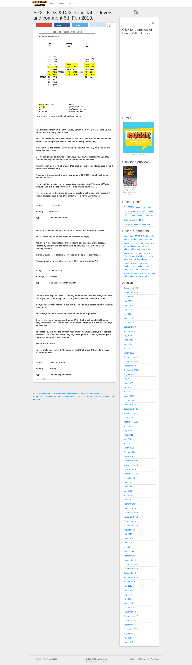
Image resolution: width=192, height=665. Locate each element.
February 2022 (130, 400)
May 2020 (128, 491)
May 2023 (128, 344)
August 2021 (129, 426)
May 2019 (128, 543)
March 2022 (129, 396)
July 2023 (128, 335)
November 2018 (131, 569)
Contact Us (72, 3)
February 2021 (130, 452)
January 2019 (130, 560)
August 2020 (129, 478)
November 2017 (131, 620)
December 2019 (131, 512)
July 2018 (128, 586)
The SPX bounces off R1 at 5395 (138, 216)
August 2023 (129, 331)
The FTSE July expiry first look (137, 224)
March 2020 (129, 499)
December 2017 (131, 616)
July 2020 (128, 482)
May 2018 (128, 594)
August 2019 (129, 530)
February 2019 (130, 556)
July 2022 (128, 379)
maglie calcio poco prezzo (135, 243)
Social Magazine (141, 659)
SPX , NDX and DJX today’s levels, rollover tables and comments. (139, 246)
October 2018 (130, 573)
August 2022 (129, 374)
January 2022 (130, 404)
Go (153, 23)
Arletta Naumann (131, 273)
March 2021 (129, 448)
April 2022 (128, 391)
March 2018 (129, 603)
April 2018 (128, 599)
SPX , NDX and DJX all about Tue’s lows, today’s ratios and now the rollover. (138, 256)
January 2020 (130, 508)
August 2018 (129, 581)
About (52, 3)
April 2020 (128, 495)
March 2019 (129, 551)
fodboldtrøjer (129, 263)
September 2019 (131, 525)
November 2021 (131, 413)
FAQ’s (61, 3)
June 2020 (128, 487)
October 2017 (130, 625)
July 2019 (128, 534)
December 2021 (131, 409)
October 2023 (130, 327)
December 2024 (131, 288)
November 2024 (131, 292)
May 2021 (128, 439)
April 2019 (128, 547)
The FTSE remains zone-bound (137, 207)
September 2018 (131, 577)
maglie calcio (129, 253)
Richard (56, 379)
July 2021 (128, 430)
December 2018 (131, 564)
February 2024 (130, 322)
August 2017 (129, 633)
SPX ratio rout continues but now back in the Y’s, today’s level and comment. (139, 266)
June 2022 (128, 383)
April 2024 (128, 314)
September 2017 (131, 629)
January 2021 (130, 456)
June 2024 (128, 305)
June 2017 (128, 642)
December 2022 (131, 357)
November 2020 (131, 465)
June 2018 (128, 590)
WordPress (155, 659)
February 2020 (130, 504)
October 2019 (130, 521)
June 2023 (128, 340)
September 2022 (131, 370)
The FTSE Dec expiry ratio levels (138, 211)
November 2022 (131, 361)
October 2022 (130, 366)
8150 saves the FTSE (133, 220)
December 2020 (131, 461)
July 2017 (128, 638)
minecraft (128, 236)
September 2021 (131, 422)
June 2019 (128, 538)
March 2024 (129, 318)
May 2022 (128, 387)
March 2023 (129, 353)
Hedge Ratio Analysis (95, 659)
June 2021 (128, 435)
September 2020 (131, 474)
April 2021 (128, 443)
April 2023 (128, 348)
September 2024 (131, 296)
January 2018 (130, 612)
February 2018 (130, 607)
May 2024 (128, 309)
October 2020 (130, 469)
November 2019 (131, 517)
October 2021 (130, 417)
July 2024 (128, 301)
